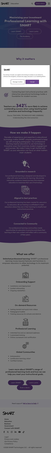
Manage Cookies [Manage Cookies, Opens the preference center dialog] (17, 82)
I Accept (32, 82)
